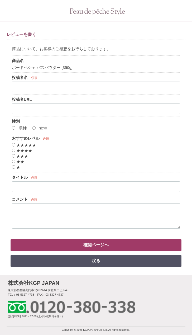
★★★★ (22, 150)
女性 (39, 128)
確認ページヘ (96, 245)
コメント (20, 199)
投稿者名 (20, 77)
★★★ (20, 156)
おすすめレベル (26, 138)
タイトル (20, 177)
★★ (18, 161)
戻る (96, 260)
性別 (16, 121)
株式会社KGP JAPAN (33, 283)
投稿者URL (22, 99)
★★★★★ (24, 145)
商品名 (18, 60)
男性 (19, 128)
